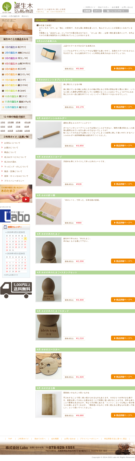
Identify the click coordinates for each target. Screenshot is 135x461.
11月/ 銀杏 (19, 131)
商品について (8, 152)
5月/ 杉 (3, 126)
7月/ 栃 (18, 126)
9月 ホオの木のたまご (48, 234)
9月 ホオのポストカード (49, 157)
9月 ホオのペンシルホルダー (52, 118)
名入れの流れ (8, 162)
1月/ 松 (3, 122)
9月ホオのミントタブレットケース (55, 80)
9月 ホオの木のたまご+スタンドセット (57, 272)
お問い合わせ (127, 7)
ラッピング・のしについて (14, 167)
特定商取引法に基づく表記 (115, 439)
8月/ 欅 (26, 126)
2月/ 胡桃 (11, 122)
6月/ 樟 (10, 126)
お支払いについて (10, 143)
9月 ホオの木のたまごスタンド (53, 311)
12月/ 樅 (27, 131)
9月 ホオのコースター (48, 349)
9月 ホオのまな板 (46, 388)
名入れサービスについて (13, 157)
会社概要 (115, 7)
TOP (10, 439)
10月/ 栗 (10, 131)
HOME (4, 16)
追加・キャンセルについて (14, 176)
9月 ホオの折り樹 (46, 195)
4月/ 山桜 (27, 122)
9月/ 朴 (3, 131)
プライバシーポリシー (12, 181)
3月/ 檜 (18, 122)
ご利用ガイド (90, 7)
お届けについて (9, 148)
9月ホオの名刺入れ (47, 41)
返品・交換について (11, 171)
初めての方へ (103, 7)
